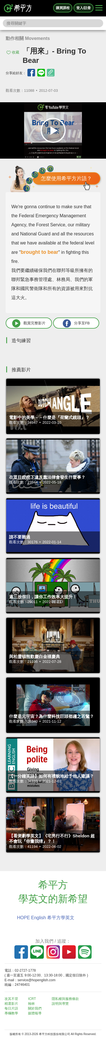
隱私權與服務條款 (65, 999)
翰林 (31, 1004)
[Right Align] (99, 8)
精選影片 (11, 1004)
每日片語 (11, 1008)
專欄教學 (11, 1013)
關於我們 (35, 1008)
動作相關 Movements (28, 38)
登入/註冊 (83, 8)
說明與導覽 (60, 1004)
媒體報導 (35, 1013)
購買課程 (63, 8)
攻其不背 (11, 999)
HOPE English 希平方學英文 (45, 917)
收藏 (15, 52)
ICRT (32, 999)
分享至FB (76, 323)
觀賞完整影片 (29, 323)
